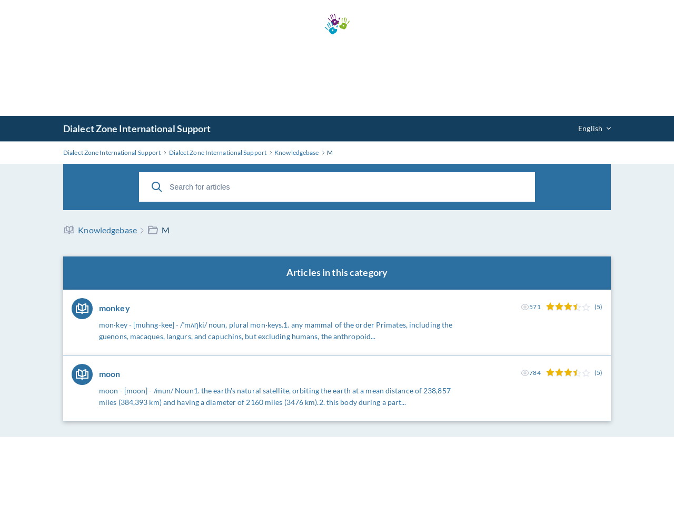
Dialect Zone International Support (137, 128)
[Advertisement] (337, 75)
